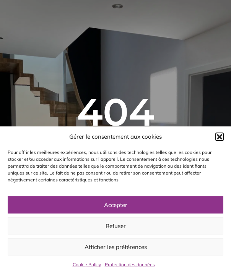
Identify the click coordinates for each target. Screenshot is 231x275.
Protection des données (130, 264)
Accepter (115, 205)
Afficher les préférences (116, 247)
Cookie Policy (87, 264)
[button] (219, 137)
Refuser (116, 226)
